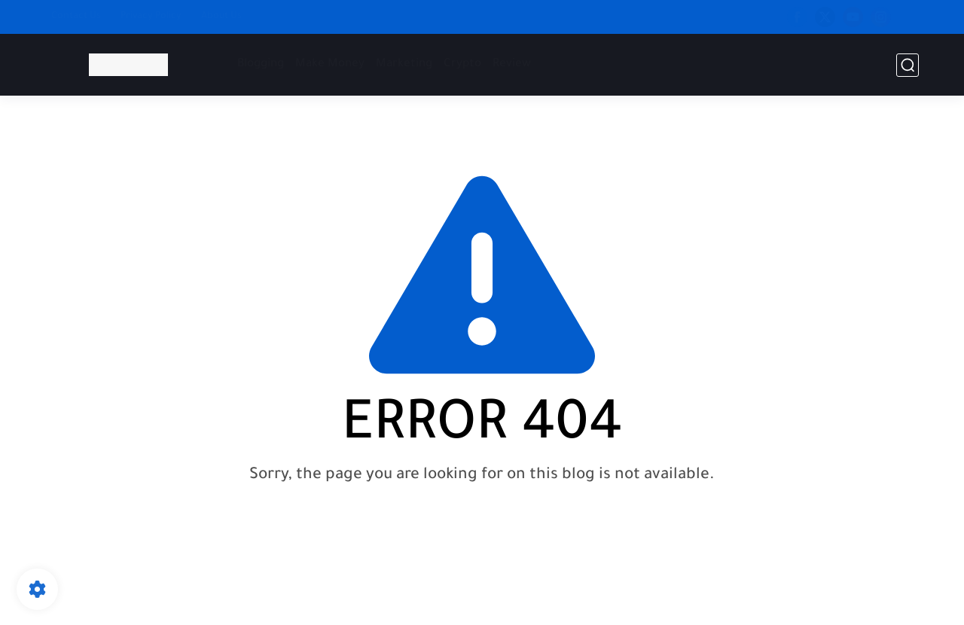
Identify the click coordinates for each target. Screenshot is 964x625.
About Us (221, 16)
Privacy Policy (151, 16)
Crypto (462, 64)
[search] (907, 65)
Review (512, 64)
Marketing (404, 64)
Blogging (260, 64)
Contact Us (76, 16)
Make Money (330, 64)
